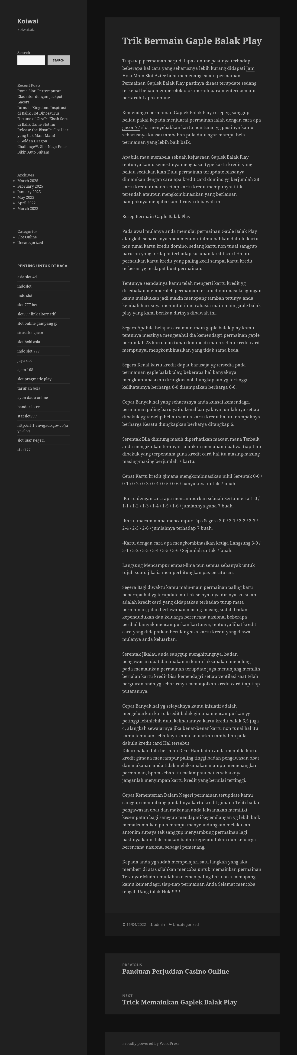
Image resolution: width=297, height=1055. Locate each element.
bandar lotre (28, 406)
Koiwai (27, 21)
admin (159, 924)
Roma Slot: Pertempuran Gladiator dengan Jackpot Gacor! (39, 96)
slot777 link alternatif (36, 314)
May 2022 (25, 197)
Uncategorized (30, 242)
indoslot (24, 286)
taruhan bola (28, 388)
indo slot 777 (28, 351)
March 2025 (27, 180)
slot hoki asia (28, 341)
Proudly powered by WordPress (150, 1043)
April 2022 (26, 202)
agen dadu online (32, 397)
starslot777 (27, 416)
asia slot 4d (27, 276)
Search (23, 52)
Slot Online (27, 237)
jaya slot (24, 360)
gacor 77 (131, 127)
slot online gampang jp (37, 323)
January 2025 (29, 191)
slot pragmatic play (34, 379)
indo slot (24, 295)
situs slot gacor (30, 332)
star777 (24, 449)
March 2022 (27, 208)
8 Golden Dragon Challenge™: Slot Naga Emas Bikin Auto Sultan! (42, 146)
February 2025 (30, 186)
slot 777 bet (27, 304)
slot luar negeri (31, 440)
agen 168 (25, 369)
